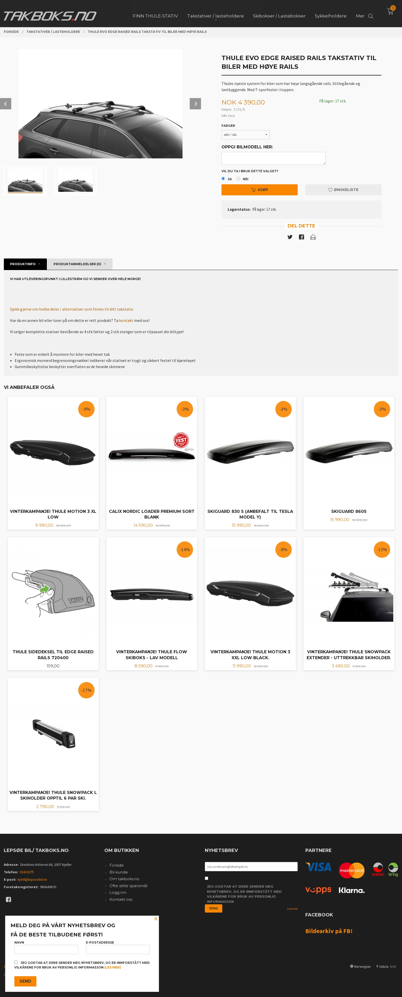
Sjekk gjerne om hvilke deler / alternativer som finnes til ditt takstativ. (72, 309)
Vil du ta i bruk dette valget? (250, 171)
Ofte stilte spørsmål (128, 885)
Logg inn (117, 892)
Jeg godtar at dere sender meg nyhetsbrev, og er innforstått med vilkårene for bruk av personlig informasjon (244, 894)
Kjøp (259, 189)
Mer (360, 13)
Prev (5, 103)
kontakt (126, 320)
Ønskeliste (343, 189)
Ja (230, 179)
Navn (46, 947)
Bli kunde (118, 872)
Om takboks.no (124, 878)
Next (195, 103)
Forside (116, 865)
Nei (245, 179)
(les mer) (112, 967)
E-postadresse (118, 947)
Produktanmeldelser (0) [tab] (77, 264)
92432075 (26, 872)
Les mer (292, 908)
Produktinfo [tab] (23, 264)
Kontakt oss (120, 899)
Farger (228, 126)
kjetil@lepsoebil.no (32, 879)
